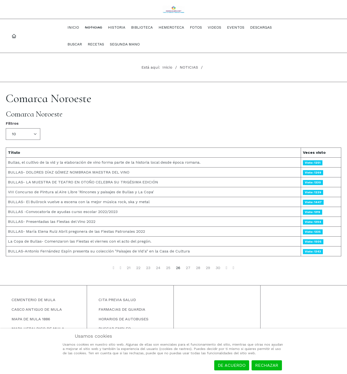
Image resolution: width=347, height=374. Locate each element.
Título (14, 152)
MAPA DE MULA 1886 (31, 319)
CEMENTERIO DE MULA (33, 299)
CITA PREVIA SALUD (117, 299)
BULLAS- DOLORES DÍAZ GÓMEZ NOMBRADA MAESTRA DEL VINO (68, 172)
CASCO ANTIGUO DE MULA (37, 309)
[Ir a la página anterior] (120, 268)
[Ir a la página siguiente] (226, 268)
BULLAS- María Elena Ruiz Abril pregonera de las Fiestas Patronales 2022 (76, 231)
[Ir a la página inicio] (113, 268)
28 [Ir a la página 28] (198, 268)
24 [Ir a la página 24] (158, 268)
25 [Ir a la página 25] (168, 268)
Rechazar (266, 365)
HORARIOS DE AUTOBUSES (123, 319)
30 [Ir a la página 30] (218, 268)
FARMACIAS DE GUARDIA (122, 309)
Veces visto (314, 152)
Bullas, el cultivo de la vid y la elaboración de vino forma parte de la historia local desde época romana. (104, 162)
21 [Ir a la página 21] (129, 268)
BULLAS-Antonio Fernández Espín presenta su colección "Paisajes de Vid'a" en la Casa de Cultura (99, 251)
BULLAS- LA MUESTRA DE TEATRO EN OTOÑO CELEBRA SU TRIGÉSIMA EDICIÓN (83, 182)
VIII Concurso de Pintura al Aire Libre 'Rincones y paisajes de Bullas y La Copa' (81, 192)
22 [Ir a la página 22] (138, 268)
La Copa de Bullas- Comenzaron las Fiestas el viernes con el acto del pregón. (79, 241)
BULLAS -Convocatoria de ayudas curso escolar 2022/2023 (63, 211)
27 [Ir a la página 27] (188, 268)
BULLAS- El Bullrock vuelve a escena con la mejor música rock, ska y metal (79, 202)
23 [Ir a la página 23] (148, 268)
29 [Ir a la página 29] (208, 268)
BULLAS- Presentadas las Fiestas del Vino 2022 (51, 221)
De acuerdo (232, 365)
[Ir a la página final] (233, 268)
